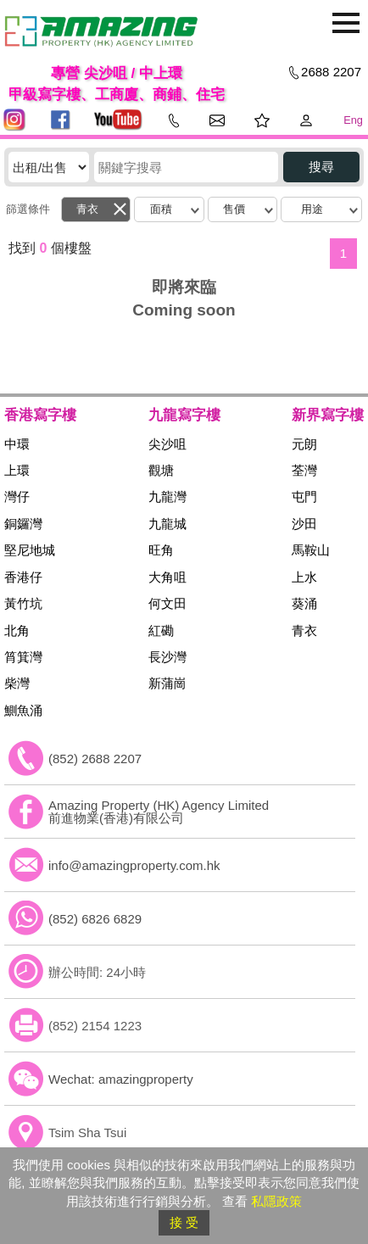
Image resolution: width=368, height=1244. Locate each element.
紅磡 (161, 630)
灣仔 (17, 496)
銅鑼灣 (23, 523)
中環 (17, 444)
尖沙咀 (167, 444)
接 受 (184, 1222)
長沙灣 (167, 657)
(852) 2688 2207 (95, 758)
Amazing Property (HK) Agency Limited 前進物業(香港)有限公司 (158, 811)
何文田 (167, 603)
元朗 (304, 444)
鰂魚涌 (23, 710)
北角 (17, 630)
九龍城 (167, 523)
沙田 (304, 523)
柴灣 (17, 683)
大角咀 (167, 577)
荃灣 (304, 470)
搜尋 (321, 166)
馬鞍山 (311, 550)
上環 (17, 470)
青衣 (87, 209)
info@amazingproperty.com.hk (134, 865)
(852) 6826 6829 (95, 919)
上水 (304, 577)
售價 (234, 209)
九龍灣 (167, 496)
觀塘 (161, 470)
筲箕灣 (23, 657)
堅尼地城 (29, 550)
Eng (353, 120)
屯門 (304, 496)
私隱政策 (276, 1201)
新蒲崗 (167, 683)
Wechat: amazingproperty (120, 1079)
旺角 (161, 550)
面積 (161, 209)
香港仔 (23, 577)
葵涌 (304, 603)
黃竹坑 (23, 603)
